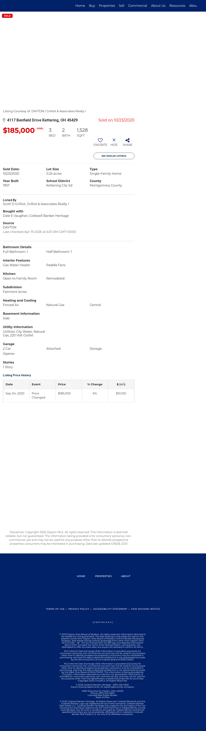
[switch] (100, 144)
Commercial (137, 6)
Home (80, 6)
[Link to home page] (11, 6)
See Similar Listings (114, 156)
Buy (92, 6)
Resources (177, 6)
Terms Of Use (55, 609)
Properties (107, 6)
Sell (121, 6)
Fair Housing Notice (145, 609)
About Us (158, 6)
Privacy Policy (78, 609)
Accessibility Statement (110, 609)
